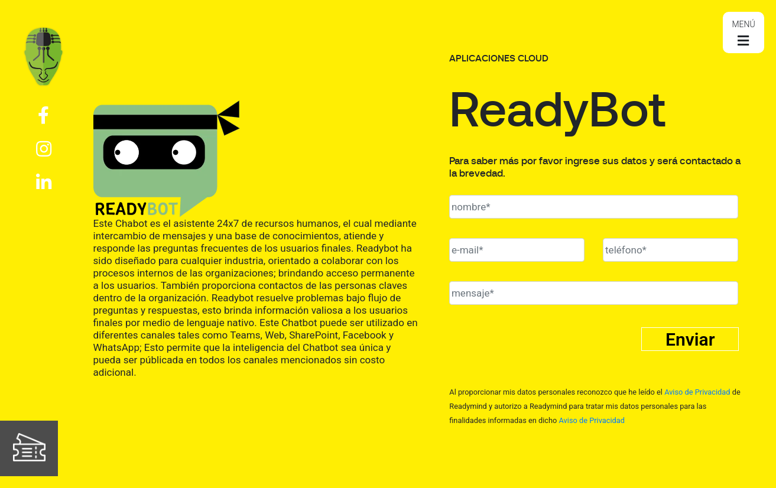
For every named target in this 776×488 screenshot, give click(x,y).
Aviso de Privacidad (697, 392)
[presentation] (539, 352)
